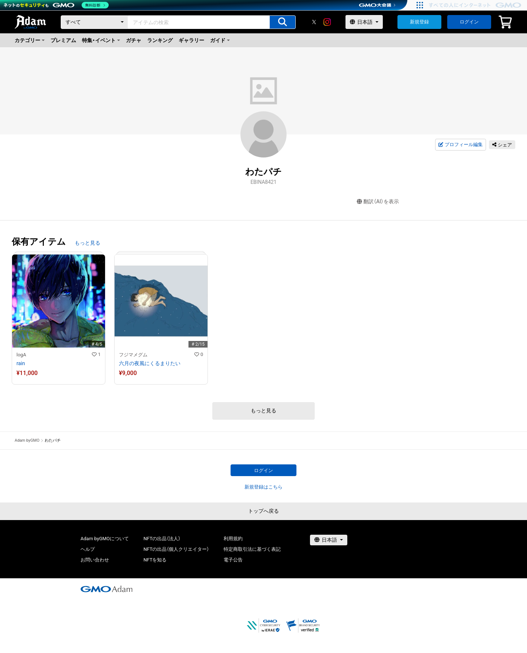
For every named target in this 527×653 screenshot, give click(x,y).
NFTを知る (155, 560)
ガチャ (133, 40)
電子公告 (233, 560)
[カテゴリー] (94, 22)
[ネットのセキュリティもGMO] (56, 5)
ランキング (160, 40)
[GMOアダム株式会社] (106, 589)
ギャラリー (191, 40)
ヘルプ (88, 549)
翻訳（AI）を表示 (378, 201)
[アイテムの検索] (282, 22)
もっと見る (87, 243)
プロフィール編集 (460, 144)
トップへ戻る (263, 511)
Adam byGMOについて (105, 538)
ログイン (469, 22)
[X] (314, 22)
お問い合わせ (95, 560)
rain (20, 363)
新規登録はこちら (263, 487)
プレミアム (63, 40)
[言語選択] (364, 22)
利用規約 (233, 538)
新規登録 (419, 22)
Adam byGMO (27, 440)
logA (21, 354)
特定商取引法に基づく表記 (252, 549)
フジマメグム (133, 354)
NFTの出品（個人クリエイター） (176, 549)
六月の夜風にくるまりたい (149, 363)
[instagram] (327, 22)
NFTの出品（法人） (161, 538)
